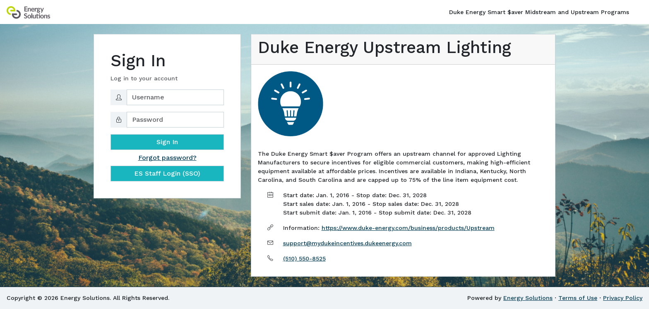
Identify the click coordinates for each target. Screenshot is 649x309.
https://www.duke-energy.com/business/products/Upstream (408, 228)
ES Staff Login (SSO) (167, 173)
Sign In (167, 142)
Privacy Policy (622, 298)
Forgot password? (167, 158)
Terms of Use (577, 298)
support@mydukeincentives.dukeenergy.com (347, 243)
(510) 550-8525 (304, 258)
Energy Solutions (528, 298)
